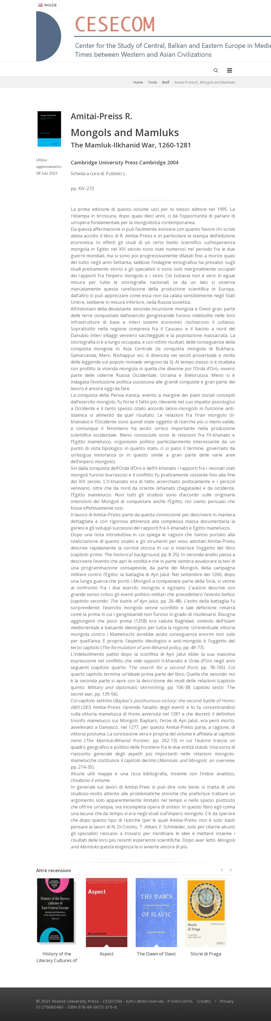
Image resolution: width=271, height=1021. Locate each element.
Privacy (227, 1001)
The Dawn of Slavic (156, 954)
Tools (152, 82)
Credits (204, 1001)
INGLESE (47, 5)
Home (138, 82)
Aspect (107, 954)
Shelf (165, 82)
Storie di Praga (206, 954)
